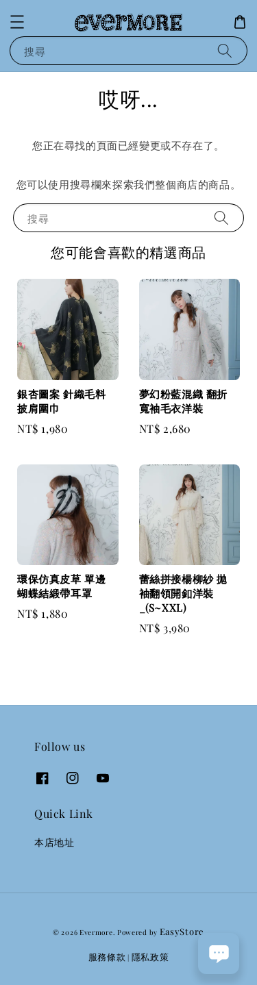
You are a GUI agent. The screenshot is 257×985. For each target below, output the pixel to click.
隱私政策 (150, 956)
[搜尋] (225, 50)
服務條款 (107, 956)
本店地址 (54, 842)
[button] (17, 22)
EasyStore (182, 931)
